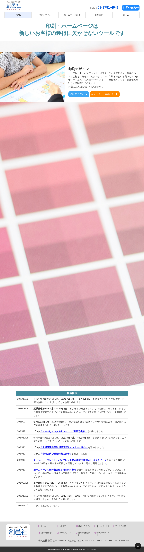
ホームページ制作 (72, 15)
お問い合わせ (131, 7)
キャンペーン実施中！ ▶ (104, 94)
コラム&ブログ (65, 533)
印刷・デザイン (84, 526)
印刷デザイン (45, 15)
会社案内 (99, 15)
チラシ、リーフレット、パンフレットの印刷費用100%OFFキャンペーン (70, 460)
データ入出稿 (120, 526)
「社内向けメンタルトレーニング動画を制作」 (63, 431)
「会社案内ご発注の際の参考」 (56, 454)
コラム (126, 15)
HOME (18, 15)
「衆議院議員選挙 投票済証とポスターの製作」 (64, 447)
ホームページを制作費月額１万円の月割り (54, 470)
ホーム (43, 526)
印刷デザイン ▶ (79, 94)
